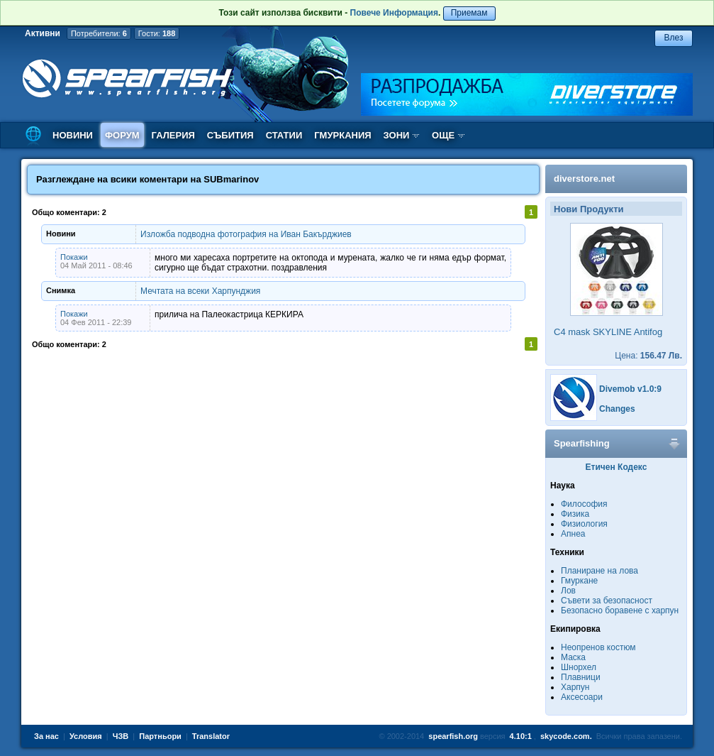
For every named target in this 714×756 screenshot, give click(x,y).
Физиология (584, 524)
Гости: (157, 33)
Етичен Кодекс (616, 467)
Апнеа (573, 534)
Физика (575, 514)
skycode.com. (566, 736)
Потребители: (99, 33)
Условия (85, 736)
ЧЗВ (121, 736)
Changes (617, 409)
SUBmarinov (231, 179)
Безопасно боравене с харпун (620, 610)
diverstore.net (584, 178)
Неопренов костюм (598, 647)
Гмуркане (579, 581)
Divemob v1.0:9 (630, 389)
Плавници (581, 677)
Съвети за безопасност (606, 601)
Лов (568, 591)
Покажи (74, 257)
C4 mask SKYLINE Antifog (608, 332)
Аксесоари (582, 697)
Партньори (160, 736)
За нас (46, 736)
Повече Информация (394, 13)
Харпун (575, 687)
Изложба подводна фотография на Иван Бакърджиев (246, 234)
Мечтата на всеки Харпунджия (200, 291)
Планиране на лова (599, 571)
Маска (573, 657)
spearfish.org (453, 736)
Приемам (469, 13)
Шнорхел (578, 667)
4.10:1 (521, 736)
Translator (211, 736)
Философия (584, 504)
